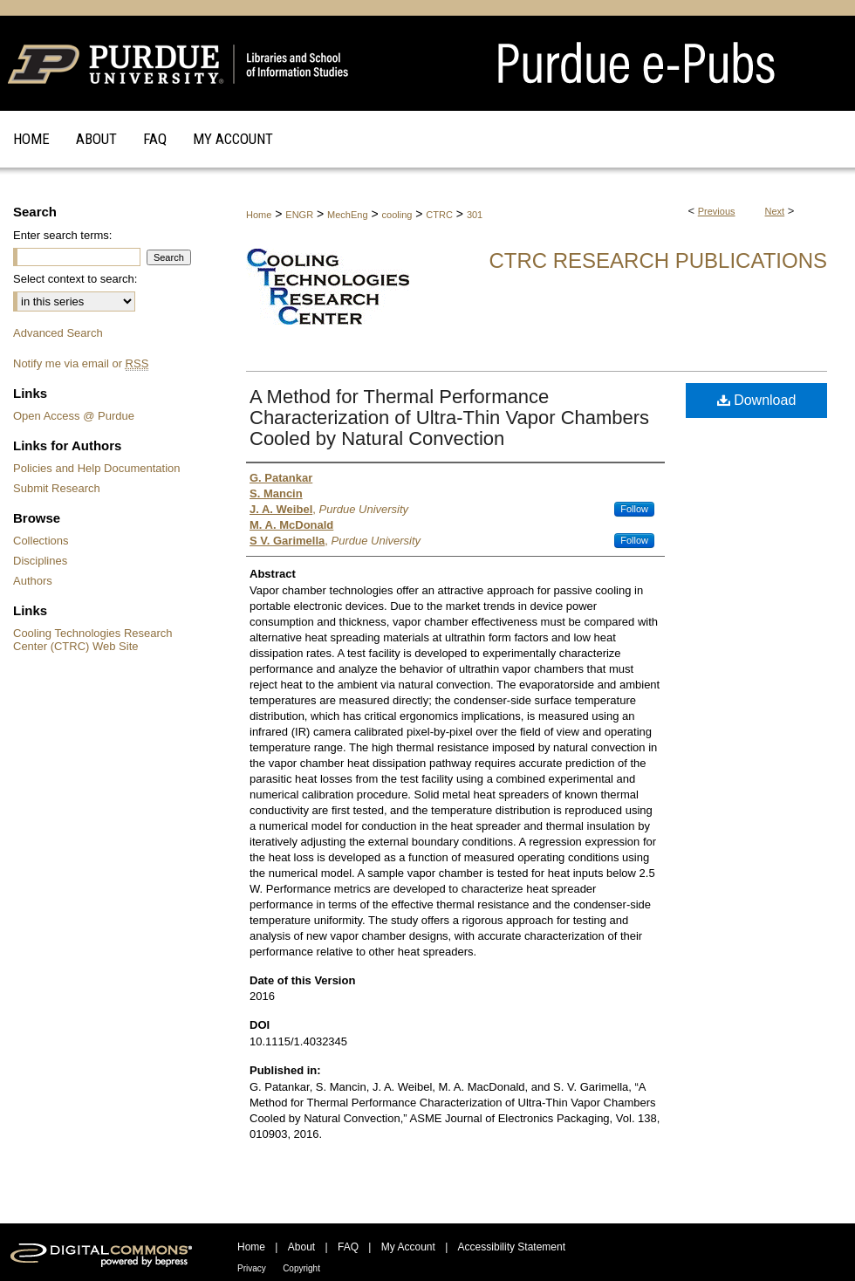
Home (258, 214)
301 (474, 214)
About (301, 1247)
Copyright (301, 1268)
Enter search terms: (62, 235)
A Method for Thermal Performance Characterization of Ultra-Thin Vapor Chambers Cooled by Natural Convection (449, 417)
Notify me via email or (80, 363)
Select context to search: (75, 278)
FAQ (348, 1247)
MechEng (347, 214)
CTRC (439, 214)
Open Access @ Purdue (73, 415)
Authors (32, 580)
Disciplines (40, 560)
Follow (634, 508)
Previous (716, 211)
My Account (408, 1247)
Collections (41, 540)
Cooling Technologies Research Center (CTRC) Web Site (93, 640)
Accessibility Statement (511, 1247)
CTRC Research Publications (658, 260)
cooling (397, 214)
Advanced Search (58, 332)
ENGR (299, 214)
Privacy (251, 1268)
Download (757, 400)
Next (775, 211)
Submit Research (56, 488)
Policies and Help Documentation (97, 468)
